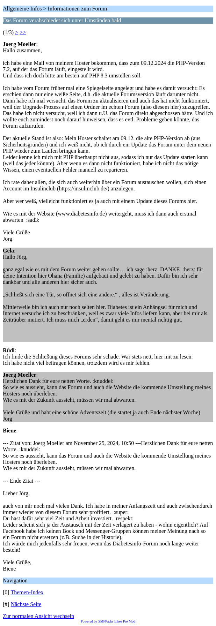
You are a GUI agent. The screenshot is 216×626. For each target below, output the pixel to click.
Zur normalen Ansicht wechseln (38, 616)
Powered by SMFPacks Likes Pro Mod (108, 621)
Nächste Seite (26, 604)
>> (23, 32)
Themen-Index (26, 592)
